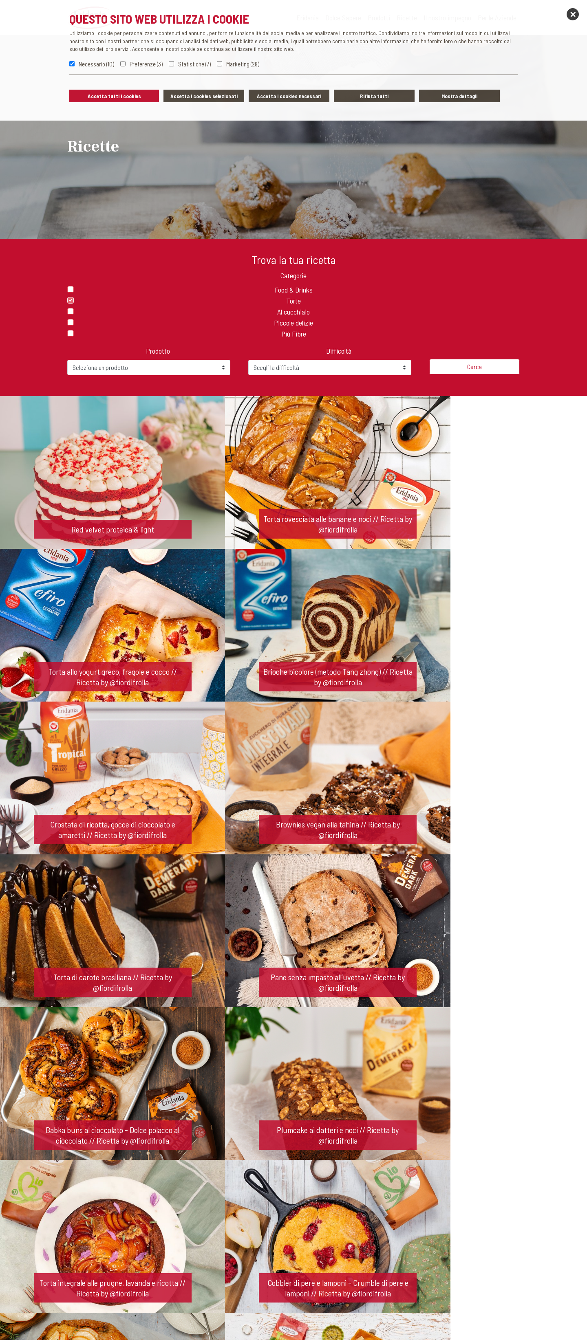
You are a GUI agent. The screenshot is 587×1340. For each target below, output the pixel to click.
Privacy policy (222, 1321)
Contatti (241, 1225)
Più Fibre (293, 333)
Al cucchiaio (293, 311)
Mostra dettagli (459, 96)
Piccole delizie (293, 322)
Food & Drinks (294, 289)
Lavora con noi (337, 1225)
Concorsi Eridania (360, 1321)
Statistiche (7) (194, 64)
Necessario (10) (96, 64)
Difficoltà (338, 350)
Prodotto (158, 350)
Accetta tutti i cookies (114, 96)
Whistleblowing (267, 1321)
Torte (293, 300)
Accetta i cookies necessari (289, 96)
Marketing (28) (242, 64)
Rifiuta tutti (374, 96)
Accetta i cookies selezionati (204, 96)
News (285, 1225)
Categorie (293, 275)
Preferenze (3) (146, 64)
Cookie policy (313, 1321)
